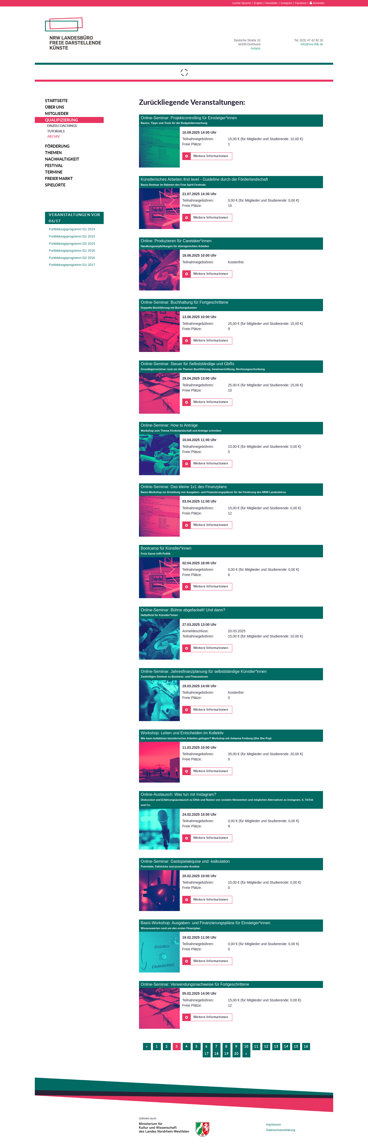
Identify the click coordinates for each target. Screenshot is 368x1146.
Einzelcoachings (62, 126)
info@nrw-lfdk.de (312, 44)
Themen (53, 152)
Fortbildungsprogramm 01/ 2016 (72, 250)
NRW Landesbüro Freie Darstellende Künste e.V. (73, 33)
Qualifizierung (61, 120)
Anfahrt (256, 48)
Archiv (53, 136)
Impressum (273, 1124)
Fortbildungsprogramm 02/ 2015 (72, 243)
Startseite (56, 100)
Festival (54, 165)
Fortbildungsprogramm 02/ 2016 (72, 258)
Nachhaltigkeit (62, 159)
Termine (53, 172)
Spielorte (55, 185)
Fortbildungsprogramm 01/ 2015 (72, 236)
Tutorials (56, 131)
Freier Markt (59, 178)
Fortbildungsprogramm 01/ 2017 (72, 265)
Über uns (54, 107)
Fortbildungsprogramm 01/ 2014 (72, 229)
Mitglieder (56, 113)
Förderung (57, 146)
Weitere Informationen (205, 156)
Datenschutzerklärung (280, 1130)
